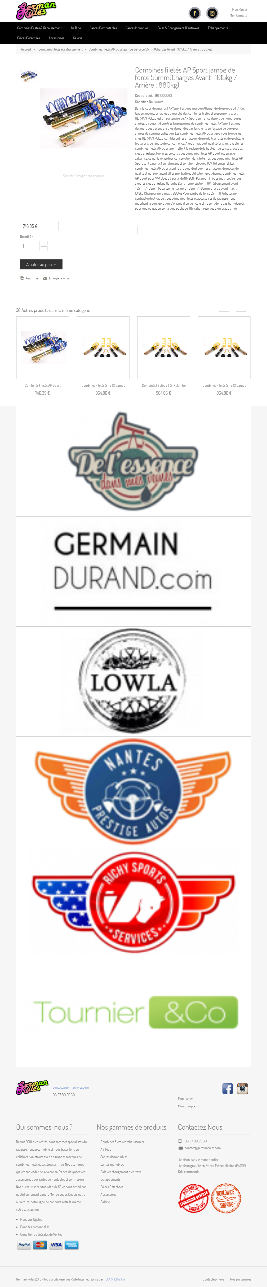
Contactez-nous (213, 1279)
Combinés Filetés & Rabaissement (39, 28)
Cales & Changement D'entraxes (178, 28)
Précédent (223, 311)
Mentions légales (31, 1219)
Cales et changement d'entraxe (120, 1172)
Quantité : (26, 236)
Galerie (77, 38)
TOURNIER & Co (114, 1279)
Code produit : (144, 95)
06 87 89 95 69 (64, 1095)
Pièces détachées (28, 38)
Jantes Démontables (103, 28)
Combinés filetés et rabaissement (60, 49)
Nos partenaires (240, 1279)
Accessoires (56, 38)
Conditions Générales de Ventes (41, 1234)
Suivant (241, 311)
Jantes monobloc (112, 1164)
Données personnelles (34, 1227)
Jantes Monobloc (137, 28)
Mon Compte (238, 15)
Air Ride (75, 28)
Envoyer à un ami (60, 278)
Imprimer (32, 278)
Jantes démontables (113, 1157)
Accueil (26, 49)
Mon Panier (239, 9)
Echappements (218, 28)
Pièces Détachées (111, 1187)
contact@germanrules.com (71, 1087)
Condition (141, 102)
